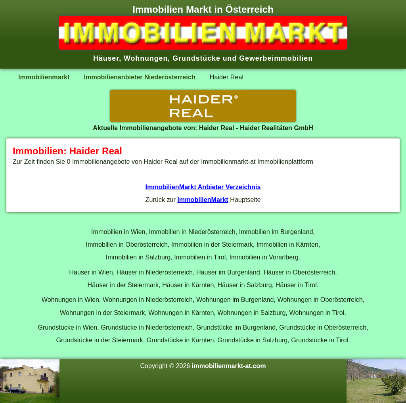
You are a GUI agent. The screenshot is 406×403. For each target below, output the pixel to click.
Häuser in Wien (91, 272)
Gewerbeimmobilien (276, 58)
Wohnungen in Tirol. (317, 312)
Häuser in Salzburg (244, 284)
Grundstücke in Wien (67, 327)
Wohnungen (146, 58)
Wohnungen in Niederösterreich (148, 299)
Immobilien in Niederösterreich (192, 231)
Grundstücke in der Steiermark (99, 340)
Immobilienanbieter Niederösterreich (139, 77)
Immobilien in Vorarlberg (263, 257)
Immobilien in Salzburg (138, 257)
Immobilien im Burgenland (276, 231)
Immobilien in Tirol (200, 257)
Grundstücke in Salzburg (252, 340)
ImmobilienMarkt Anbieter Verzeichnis (202, 186)
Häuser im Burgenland (228, 272)
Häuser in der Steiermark (123, 284)
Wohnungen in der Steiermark (102, 312)
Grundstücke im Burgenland (236, 327)
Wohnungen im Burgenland (235, 299)
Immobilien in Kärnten (287, 244)
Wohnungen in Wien (70, 299)
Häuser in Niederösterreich (155, 272)
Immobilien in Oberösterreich (127, 244)
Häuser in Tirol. (297, 284)
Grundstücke (196, 58)
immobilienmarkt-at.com (229, 365)
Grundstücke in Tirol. (320, 340)
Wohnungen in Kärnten (181, 312)
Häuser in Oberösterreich (299, 272)
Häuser (106, 58)
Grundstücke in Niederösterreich (147, 327)
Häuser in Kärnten (188, 284)
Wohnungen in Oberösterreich (319, 299)
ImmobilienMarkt (202, 199)
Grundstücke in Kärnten (180, 340)
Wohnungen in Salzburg (251, 312)
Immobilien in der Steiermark (212, 244)
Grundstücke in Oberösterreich (322, 327)
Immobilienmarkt (43, 77)
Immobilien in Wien (118, 231)
